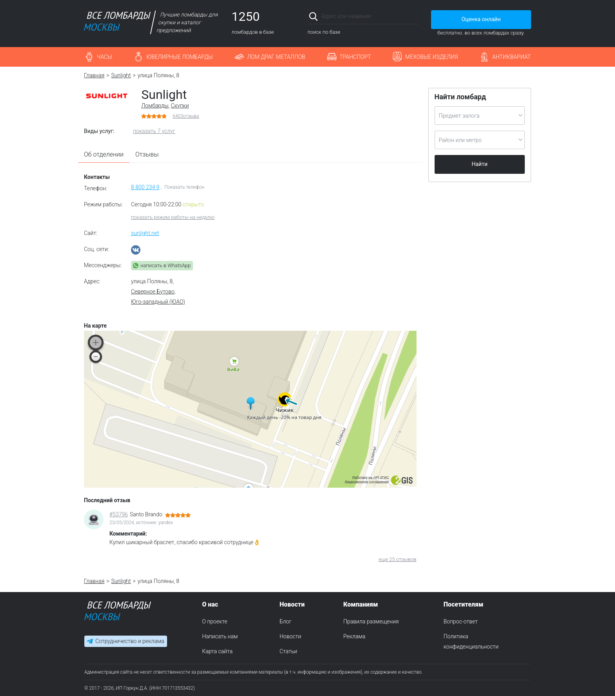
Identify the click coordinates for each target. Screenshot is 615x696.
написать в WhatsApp (165, 265)
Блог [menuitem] (285, 621)
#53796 (118, 514)
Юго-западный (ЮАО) (158, 302)
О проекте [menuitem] (214, 621)
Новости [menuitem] (290, 636)
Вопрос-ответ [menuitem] (461, 621)
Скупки (180, 105)
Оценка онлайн (480, 19)
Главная (94, 75)
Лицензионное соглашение (367, 482)
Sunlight (121, 75)
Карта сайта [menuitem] (217, 651)
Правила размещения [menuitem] (370, 621)
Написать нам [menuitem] (220, 636)
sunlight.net (145, 233)
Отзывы (147, 154)
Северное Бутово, (153, 291)
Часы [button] (104, 57)
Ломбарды (154, 105)
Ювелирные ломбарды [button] (179, 57)
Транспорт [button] (355, 57)
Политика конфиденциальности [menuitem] (471, 641)
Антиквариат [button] (511, 57)
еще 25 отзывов (397, 559)
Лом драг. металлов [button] (276, 57)
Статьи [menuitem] (288, 651)
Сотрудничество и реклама (129, 641)
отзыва (186, 116)
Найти (480, 164)
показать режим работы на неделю (173, 217)
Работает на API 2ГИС (370, 477)
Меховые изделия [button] (431, 57)
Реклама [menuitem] (354, 636)
